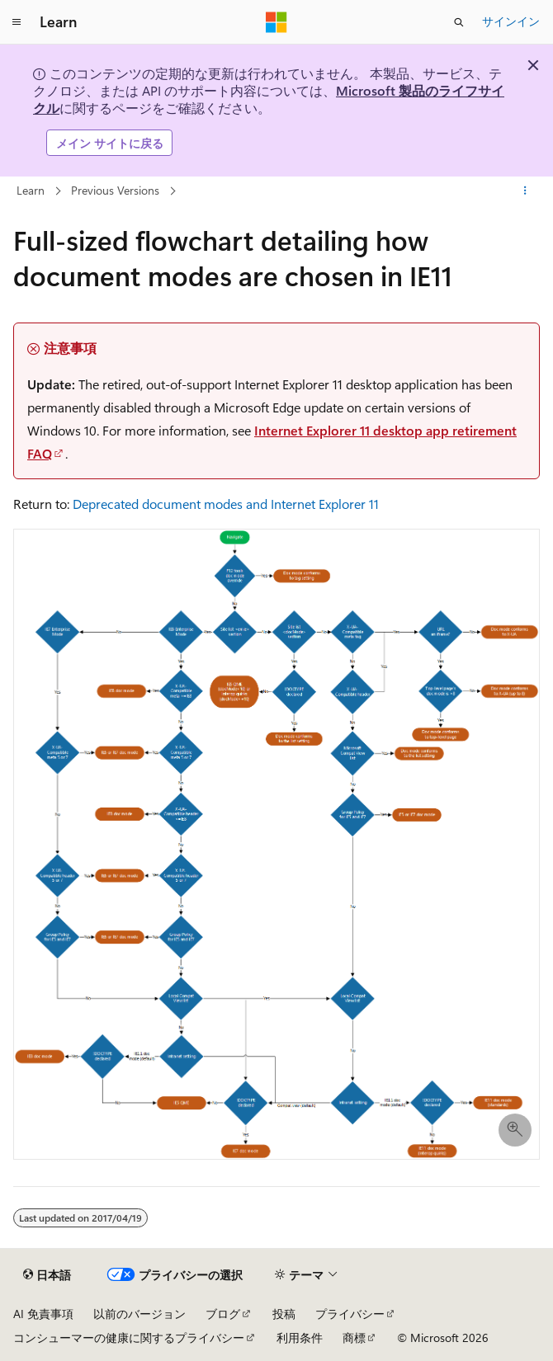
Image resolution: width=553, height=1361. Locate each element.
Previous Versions (115, 190)
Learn (31, 190)
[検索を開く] (458, 22)
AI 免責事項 (43, 1313)
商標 (354, 1337)
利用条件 (299, 1337)
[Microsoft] (276, 22)
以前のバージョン (139, 1313)
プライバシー (350, 1313)
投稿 (283, 1313)
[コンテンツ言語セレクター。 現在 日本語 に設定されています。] (47, 1275)
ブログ (223, 1313)
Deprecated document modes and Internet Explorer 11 (226, 503)
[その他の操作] (525, 191)
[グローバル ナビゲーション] (16, 22)
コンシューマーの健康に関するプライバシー (128, 1337)
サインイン (511, 21)
